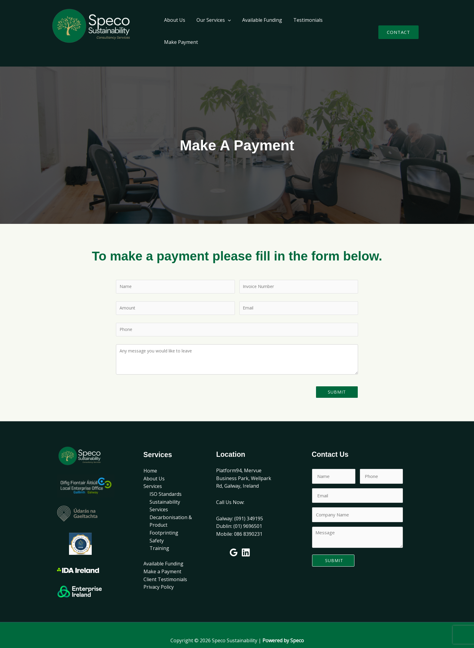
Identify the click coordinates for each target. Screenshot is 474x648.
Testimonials (303, 27)
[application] (226, 27)
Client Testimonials (165, 568)
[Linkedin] (245, 541)
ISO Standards (166, 483)
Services (152, 475)
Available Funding (259, 27)
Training (159, 537)
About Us (174, 27)
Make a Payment (162, 561)
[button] (398, 27)
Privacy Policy (158, 576)
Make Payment (344, 27)
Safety (157, 530)
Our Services (212, 27)
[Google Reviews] (233, 541)
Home (150, 460)
